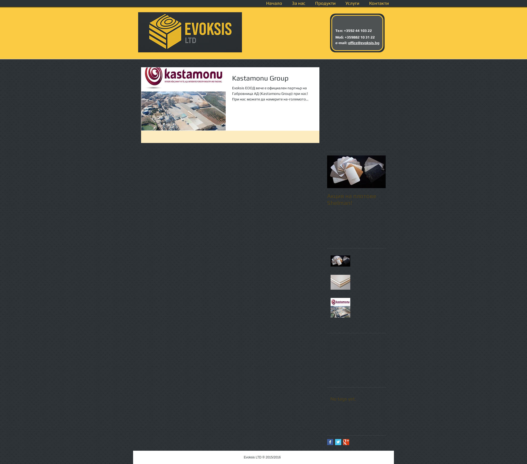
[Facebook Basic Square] (330, 442)
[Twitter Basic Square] (338, 442)
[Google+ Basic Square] (346, 442)
